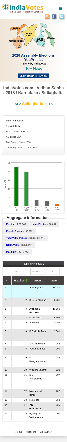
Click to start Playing (33, 76)
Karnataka (18, 120)
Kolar (18, 126)
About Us (31, 432)
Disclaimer (45, 432)
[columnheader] (20, 280)
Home (19, 432)
